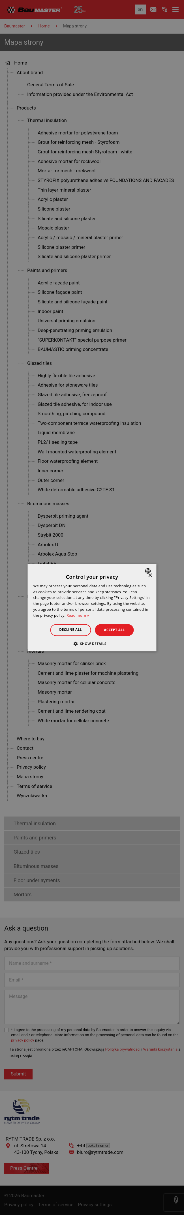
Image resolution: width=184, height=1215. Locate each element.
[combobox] (148, 571)
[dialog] (92, 608)
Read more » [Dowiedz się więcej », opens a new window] (78, 615)
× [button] (150, 575)
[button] (92, 643)
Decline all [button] (70, 629)
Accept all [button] (114, 629)
